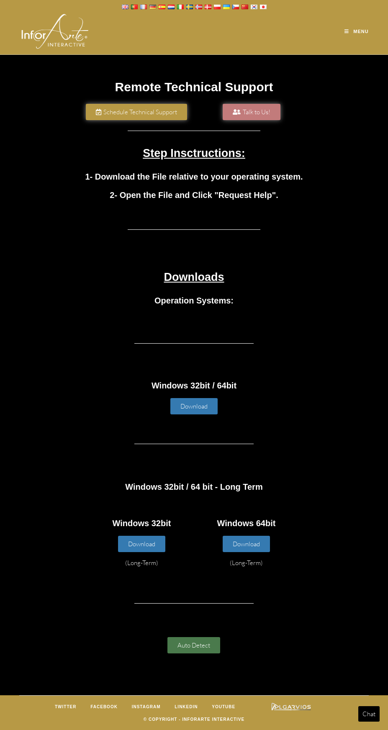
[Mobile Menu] (356, 31)
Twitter (65, 706)
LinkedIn (186, 706)
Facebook (104, 706)
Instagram (146, 706)
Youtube (223, 706)
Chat (368, 714)
